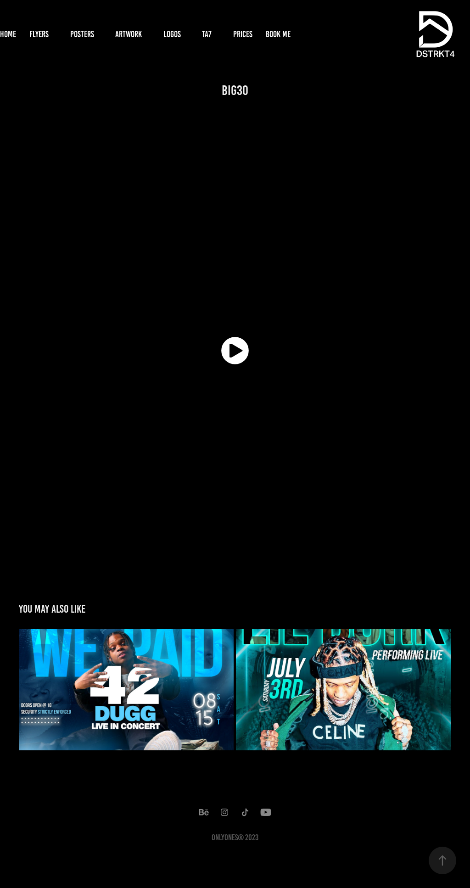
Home (8, 34)
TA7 (207, 34)
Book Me (278, 34)
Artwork (128, 34)
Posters (82, 34)
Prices (242, 34)
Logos (172, 34)
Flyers (39, 34)
